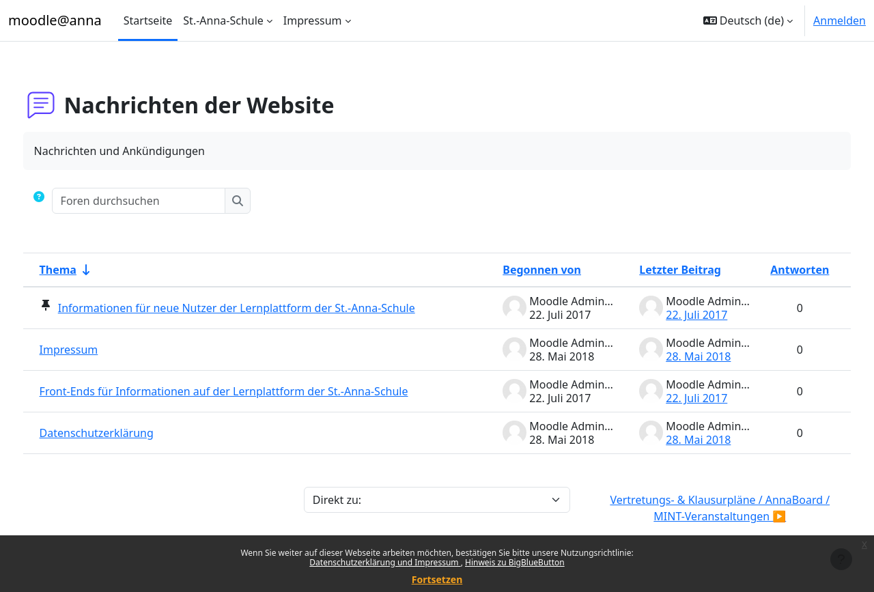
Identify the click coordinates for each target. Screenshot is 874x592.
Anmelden (839, 20)
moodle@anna (55, 20)
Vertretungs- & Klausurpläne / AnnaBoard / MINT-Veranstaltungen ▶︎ (703, 508)
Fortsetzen (437, 579)
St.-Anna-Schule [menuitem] (223, 20)
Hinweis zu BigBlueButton (515, 562)
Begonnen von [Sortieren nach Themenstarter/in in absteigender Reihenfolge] (516, 269)
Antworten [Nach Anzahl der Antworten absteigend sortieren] (774, 269)
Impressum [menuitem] (312, 20)
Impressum (94, 349)
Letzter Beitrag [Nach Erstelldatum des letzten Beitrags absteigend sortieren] (655, 269)
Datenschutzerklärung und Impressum (384, 562)
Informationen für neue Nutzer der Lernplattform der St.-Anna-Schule (261, 307)
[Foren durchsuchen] (164, 201)
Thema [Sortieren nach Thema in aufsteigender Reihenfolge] (83, 269)
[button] (748, 20)
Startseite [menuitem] (148, 20)
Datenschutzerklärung (122, 432)
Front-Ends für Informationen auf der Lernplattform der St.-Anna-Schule (249, 391)
